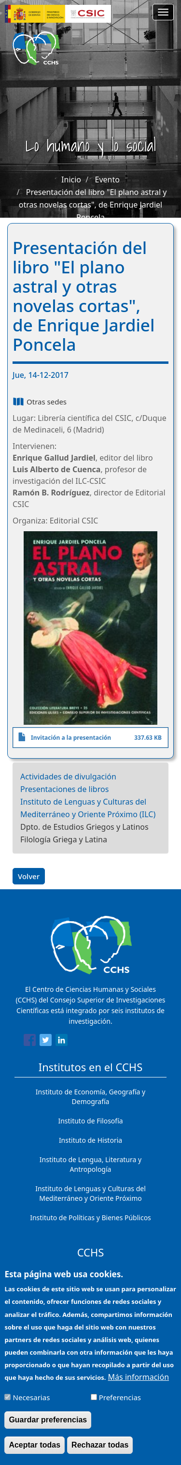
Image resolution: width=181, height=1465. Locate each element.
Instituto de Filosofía (90, 1120)
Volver (29, 876)
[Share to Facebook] (30, 1041)
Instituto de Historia (90, 1140)
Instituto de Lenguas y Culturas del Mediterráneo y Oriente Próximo (90, 1193)
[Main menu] (163, 12)
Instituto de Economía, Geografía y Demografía (90, 1096)
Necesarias (31, 1400)
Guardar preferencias (48, 1423)
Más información (138, 1380)
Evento (107, 179)
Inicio (71, 179)
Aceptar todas (34, 1448)
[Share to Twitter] (46, 1041)
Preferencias (120, 1400)
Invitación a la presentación (71, 737)
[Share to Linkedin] (62, 1041)
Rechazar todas (99, 1448)
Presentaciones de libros (64, 789)
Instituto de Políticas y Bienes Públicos (90, 1217)
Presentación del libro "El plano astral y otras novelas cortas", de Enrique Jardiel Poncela (93, 205)
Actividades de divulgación (68, 776)
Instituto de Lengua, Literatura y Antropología (90, 1164)
